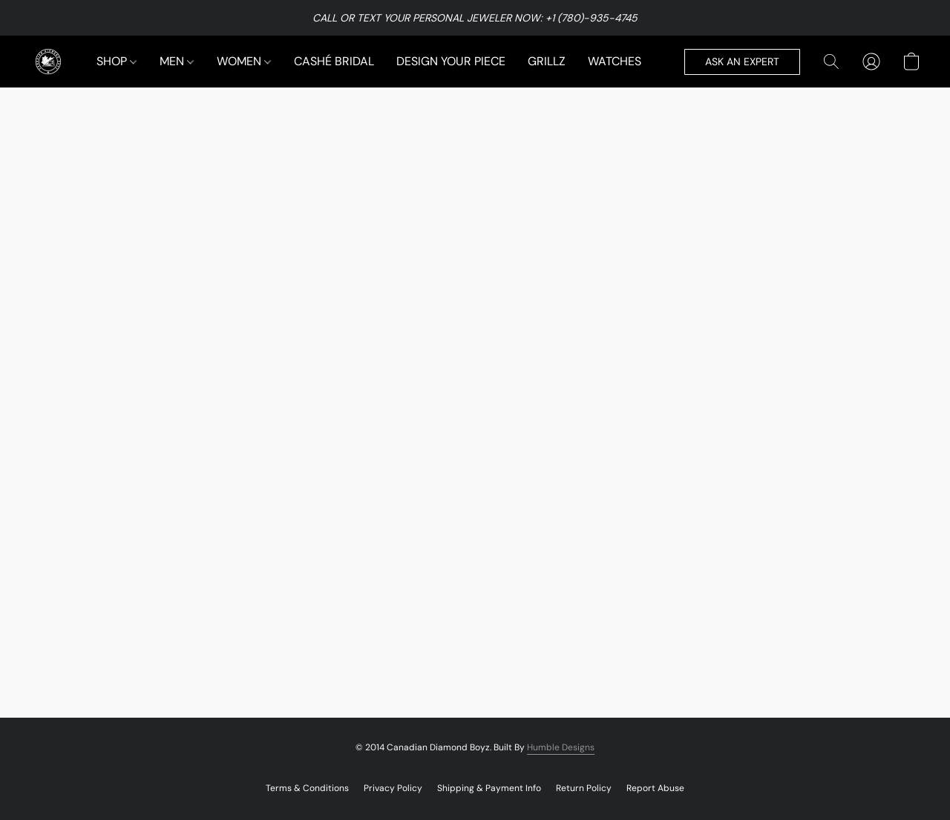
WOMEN (244, 61)
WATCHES (614, 61)
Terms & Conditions (307, 788)
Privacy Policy (393, 788)
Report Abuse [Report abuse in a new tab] (655, 788)
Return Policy (584, 788)
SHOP (116, 61)
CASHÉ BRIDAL (334, 61)
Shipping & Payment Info (489, 788)
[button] (48, 61)
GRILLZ (547, 61)
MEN (177, 61)
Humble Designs (560, 747)
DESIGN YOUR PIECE (450, 61)
